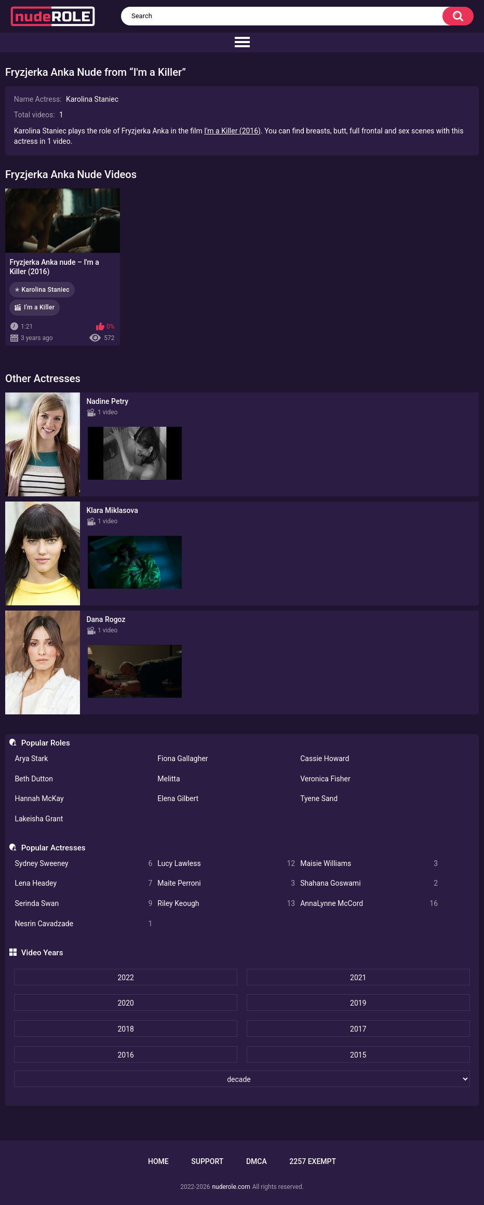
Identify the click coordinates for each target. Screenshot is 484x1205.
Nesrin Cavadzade (83, 923)
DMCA (256, 1161)
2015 (358, 1055)
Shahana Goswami (369, 883)
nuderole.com (231, 1186)
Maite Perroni (226, 883)
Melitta (168, 779)
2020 (125, 1003)
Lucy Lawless (226, 863)
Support (207, 1161)
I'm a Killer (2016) (232, 131)
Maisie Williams (369, 863)
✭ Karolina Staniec (42, 289)
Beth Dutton (34, 779)
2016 (125, 1055)
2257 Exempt (312, 1161)
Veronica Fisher (325, 779)
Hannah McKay (39, 798)
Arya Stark (31, 758)
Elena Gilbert (177, 798)
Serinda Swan (83, 903)
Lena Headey (83, 883)
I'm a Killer (39, 307)
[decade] (241, 1079)
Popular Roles (45, 743)
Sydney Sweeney (83, 863)
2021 (358, 977)
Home (158, 1161)
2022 (125, 977)
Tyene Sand (319, 798)
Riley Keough (226, 903)
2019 (358, 1003)
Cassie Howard (324, 758)
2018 (125, 1029)
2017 (358, 1029)
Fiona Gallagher (182, 758)
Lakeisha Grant (39, 819)
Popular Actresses (53, 847)
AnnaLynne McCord (369, 903)
